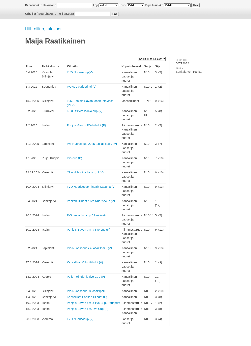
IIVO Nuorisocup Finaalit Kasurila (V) (91, 186)
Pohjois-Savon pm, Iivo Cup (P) (87, 308)
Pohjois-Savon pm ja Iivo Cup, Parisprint (93, 302)
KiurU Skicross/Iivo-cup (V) (84, 111)
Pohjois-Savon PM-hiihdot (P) (86, 125)
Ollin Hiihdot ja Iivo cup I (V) (85, 172)
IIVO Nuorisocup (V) (80, 319)
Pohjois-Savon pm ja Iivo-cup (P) (88, 229)
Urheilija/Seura (64, 13)
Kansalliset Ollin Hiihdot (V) (85, 262)
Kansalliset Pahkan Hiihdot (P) (87, 297)
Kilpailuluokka (154, 5)
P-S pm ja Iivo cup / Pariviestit (86, 215)
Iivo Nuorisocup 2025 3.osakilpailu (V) (92, 143)
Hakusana (49, 5)
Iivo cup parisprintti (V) (82, 86)
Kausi (122, 5)
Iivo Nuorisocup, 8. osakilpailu (86, 291)
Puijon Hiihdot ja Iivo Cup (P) (86, 276)
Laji (95, 5)
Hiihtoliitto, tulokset (43, 28)
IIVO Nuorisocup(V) (80, 72)
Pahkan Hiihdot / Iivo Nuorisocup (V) (91, 201)
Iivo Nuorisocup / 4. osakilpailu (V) (89, 248)
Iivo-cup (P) (74, 158)
